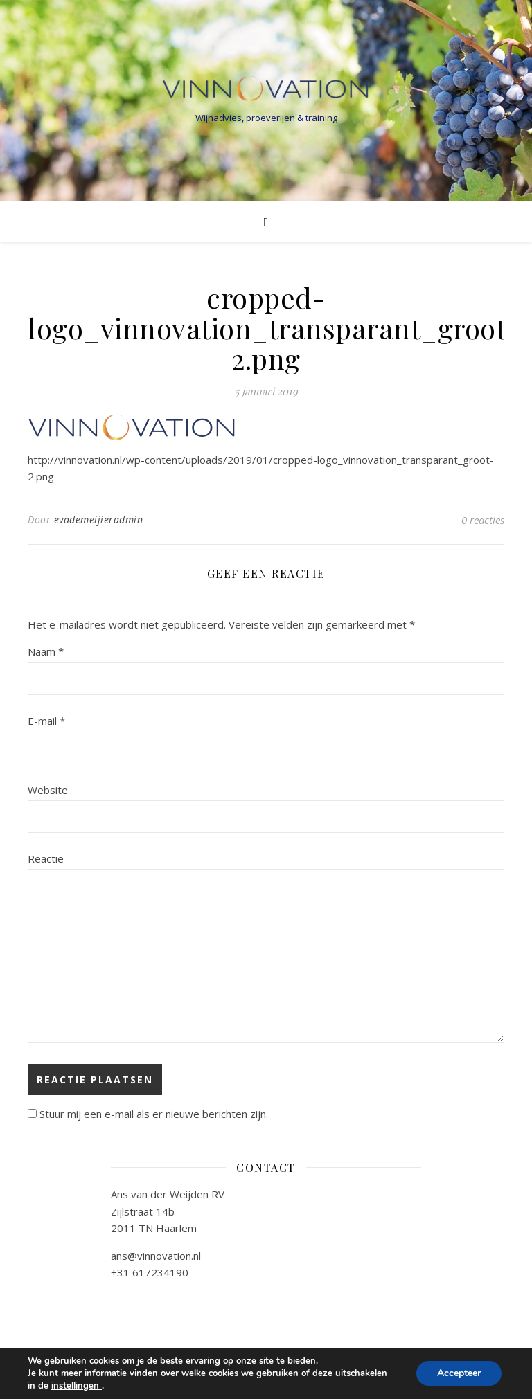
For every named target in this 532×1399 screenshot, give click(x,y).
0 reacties (482, 520)
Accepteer (459, 1373)
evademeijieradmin (98, 519)
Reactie (46, 858)
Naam (46, 651)
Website (48, 790)
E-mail (46, 721)
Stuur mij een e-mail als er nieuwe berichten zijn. (153, 1114)
